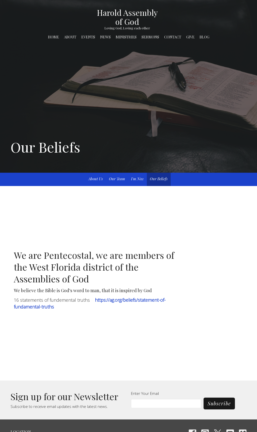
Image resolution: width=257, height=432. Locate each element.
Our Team (117, 178)
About (70, 36)
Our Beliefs (159, 178)
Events (88, 36)
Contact (172, 36)
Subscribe (219, 403)
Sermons (150, 36)
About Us (95, 178)
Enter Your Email (145, 393)
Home (53, 36)
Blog (204, 36)
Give (190, 36)
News (105, 36)
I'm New (137, 178)
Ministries (126, 36)
